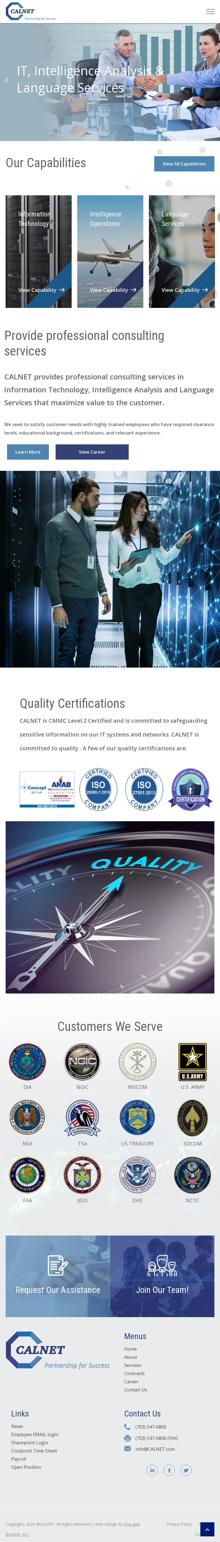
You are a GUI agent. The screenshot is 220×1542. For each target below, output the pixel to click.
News (17, 1429)
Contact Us (135, 1392)
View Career (92, 452)
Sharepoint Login (29, 1445)
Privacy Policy (179, 1526)
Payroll (18, 1462)
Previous (6, 80)
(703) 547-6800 (150, 1430)
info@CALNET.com (155, 1452)
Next (214, 80)
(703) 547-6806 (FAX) (156, 1441)
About (130, 1360)
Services (132, 1368)
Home (130, 1352)
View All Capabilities (184, 164)
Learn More (27, 452)
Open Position (26, 1470)
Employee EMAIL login (34, 1437)
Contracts (134, 1376)
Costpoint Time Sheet (34, 1454)
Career (131, 1384)
